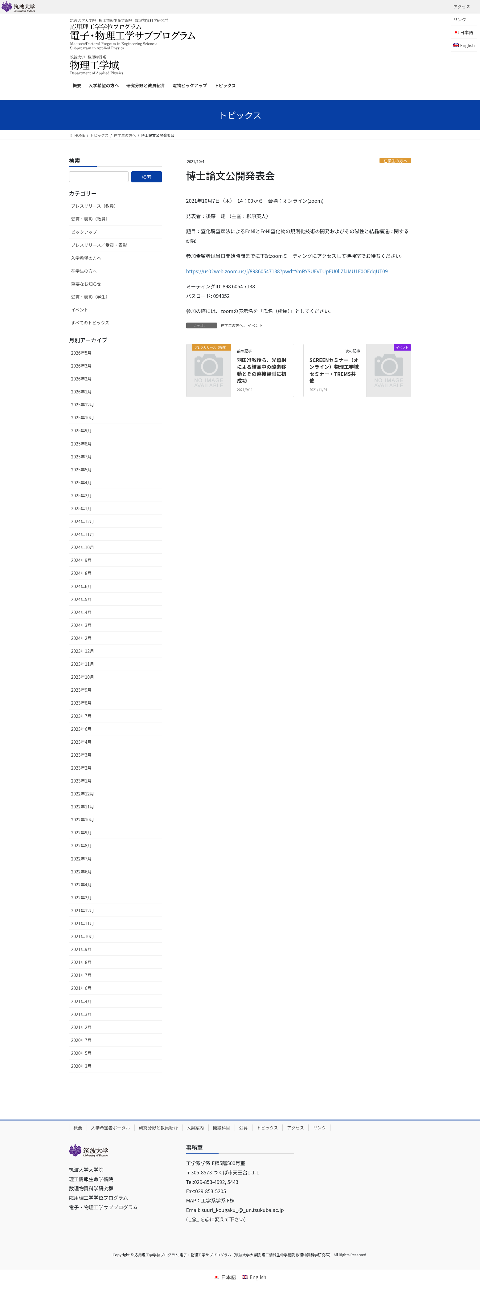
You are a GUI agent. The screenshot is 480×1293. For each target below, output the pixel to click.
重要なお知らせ (86, 284)
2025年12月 (82, 404)
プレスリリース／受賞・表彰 (99, 245)
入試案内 (195, 1127)
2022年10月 (82, 819)
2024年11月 (82, 534)
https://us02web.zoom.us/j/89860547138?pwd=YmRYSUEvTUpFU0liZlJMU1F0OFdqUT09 (287, 271)
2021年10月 (82, 936)
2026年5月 (81, 353)
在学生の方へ (395, 161)
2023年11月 (82, 664)
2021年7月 (81, 975)
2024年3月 (81, 625)
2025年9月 (81, 430)
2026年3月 (81, 366)
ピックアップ (84, 232)
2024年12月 (82, 521)
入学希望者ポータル (110, 1127)
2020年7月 (81, 1040)
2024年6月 (81, 586)
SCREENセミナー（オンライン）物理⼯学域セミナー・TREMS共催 (334, 370)
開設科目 (221, 1127)
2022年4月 (81, 884)
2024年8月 (81, 573)
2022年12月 (82, 794)
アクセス (461, 6)
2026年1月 (81, 391)
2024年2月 (81, 638)
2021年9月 (81, 949)
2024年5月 (81, 599)
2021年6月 (81, 988)
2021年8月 (81, 962)
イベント (255, 325)
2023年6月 (81, 729)
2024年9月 (81, 560)
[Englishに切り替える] (464, 45)
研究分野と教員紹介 (158, 1127)
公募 (243, 1127)
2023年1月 (81, 781)
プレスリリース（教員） (94, 206)
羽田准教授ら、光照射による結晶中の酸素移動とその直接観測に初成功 (261, 370)
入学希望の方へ (86, 258)
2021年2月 (81, 1027)
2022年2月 (81, 897)
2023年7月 (81, 716)
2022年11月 (82, 806)
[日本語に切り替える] (225, 1276)
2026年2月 (81, 379)
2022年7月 (81, 859)
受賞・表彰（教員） (90, 219)
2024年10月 (82, 547)
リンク (459, 19)
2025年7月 (81, 456)
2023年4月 (81, 742)
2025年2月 (81, 495)
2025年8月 (81, 444)
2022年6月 (81, 871)
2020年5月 (81, 1053)
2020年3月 (81, 1066)
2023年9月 (81, 690)
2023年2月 (81, 768)
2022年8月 (81, 845)
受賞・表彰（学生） (90, 297)
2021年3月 (81, 1014)
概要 (78, 1127)
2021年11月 (82, 923)
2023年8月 (81, 703)
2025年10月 (82, 417)
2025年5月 (81, 469)
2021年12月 (82, 910)
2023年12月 (82, 651)
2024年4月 (81, 612)
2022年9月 (81, 832)
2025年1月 (81, 508)
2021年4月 (81, 1001)
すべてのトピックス (90, 322)
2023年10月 (82, 677)
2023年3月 (81, 755)
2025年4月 (81, 482)
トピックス (267, 1127)
